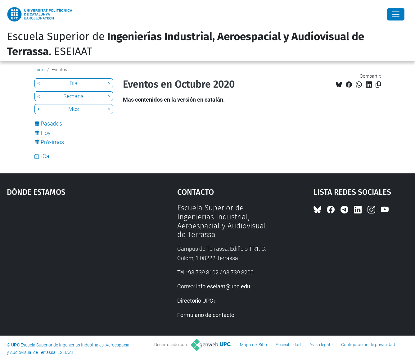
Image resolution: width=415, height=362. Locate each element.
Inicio (39, 69)
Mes (73, 109)
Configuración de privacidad (368, 344)
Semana (73, 96)
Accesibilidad (288, 344)
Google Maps (71, 250)
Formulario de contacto (205, 315)
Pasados (51, 123)
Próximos (52, 142)
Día (74, 83)
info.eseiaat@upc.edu (223, 286)
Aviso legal (319, 344)
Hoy (46, 133)
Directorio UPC (195, 300)
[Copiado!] (378, 84)
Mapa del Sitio (253, 344)
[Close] (395, 14)
